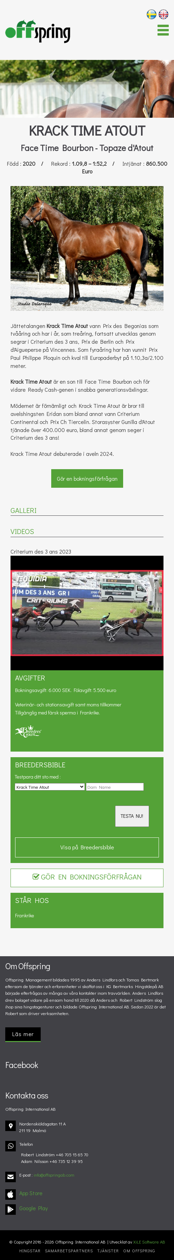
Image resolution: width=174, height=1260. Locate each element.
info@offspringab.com (54, 1175)
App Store (30, 1193)
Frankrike (24, 915)
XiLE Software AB (149, 1242)
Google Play (33, 1208)
